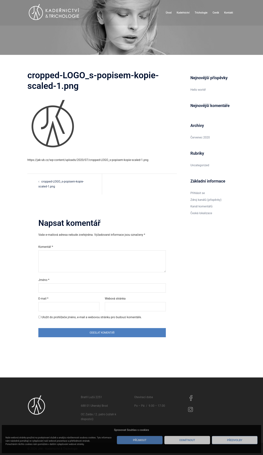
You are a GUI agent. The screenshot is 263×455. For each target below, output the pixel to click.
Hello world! (198, 89)
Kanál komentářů (201, 206)
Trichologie (201, 12)
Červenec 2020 (200, 137)
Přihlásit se (197, 193)
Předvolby (234, 440)
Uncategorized (199, 165)
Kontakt (228, 12)
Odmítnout (187, 440)
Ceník (216, 12)
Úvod (168, 12)
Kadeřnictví (183, 12)
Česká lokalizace (201, 213)
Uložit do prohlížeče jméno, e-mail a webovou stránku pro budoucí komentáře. (91, 317)
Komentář (45, 247)
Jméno (43, 280)
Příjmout (139, 440)
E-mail (43, 298)
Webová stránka (115, 298)
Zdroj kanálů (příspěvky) (206, 200)
